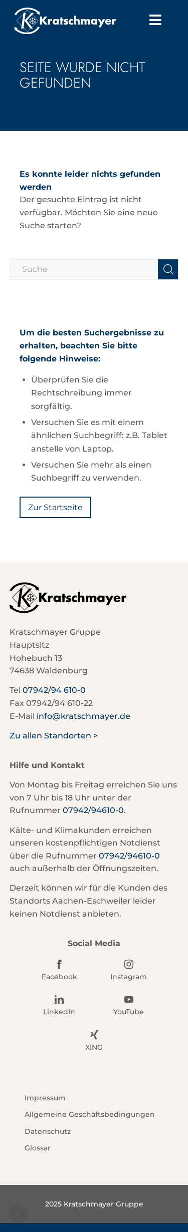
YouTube (128, 1011)
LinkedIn (59, 1011)
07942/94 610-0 (54, 690)
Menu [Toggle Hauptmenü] (161, 19)
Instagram (128, 976)
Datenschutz (48, 1131)
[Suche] (94, 269)
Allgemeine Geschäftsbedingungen (90, 1114)
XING (94, 1047)
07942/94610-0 (93, 810)
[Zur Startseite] (55, 507)
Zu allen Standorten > (54, 735)
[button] (18, 1214)
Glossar (38, 1147)
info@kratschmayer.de (83, 716)
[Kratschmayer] (78, 21)
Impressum (45, 1097)
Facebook (59, 976)
